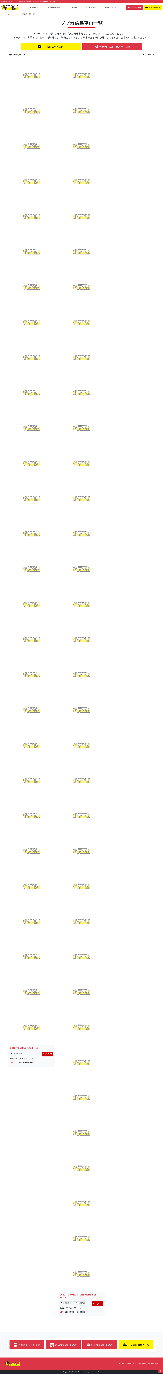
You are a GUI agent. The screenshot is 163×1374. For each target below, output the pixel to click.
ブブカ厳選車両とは (51, 46)
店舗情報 (73, 7)
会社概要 (121, 1364)
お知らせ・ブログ (111, 7)
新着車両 (112, 46)
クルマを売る (33, 7)
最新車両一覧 (152, 7)
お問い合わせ (135, 7)
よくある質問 (91, 7)
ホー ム (11, 14)
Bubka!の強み (54, 7)
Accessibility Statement (136, 1364)
